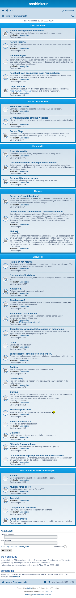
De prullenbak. (18, 86)
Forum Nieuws (18, 42)
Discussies (38, 257)
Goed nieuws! (17, 300)
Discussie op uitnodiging (30, 322)
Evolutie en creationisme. (23, 313)
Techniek (15, 498)
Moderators (24, 35)
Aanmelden (6, 531)
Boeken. (14, 475)
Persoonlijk (38, 146)
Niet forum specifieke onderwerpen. (38, 470)
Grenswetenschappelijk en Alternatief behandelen (37, 455)
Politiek (14, 367)
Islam (13, 342)
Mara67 (16, 577)
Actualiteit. (16, 288)
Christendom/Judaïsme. (23, 275)
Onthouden (60, 547)
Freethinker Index (19, 106)
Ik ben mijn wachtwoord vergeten (15, 547)
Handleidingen (18, 55)
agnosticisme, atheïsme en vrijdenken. (31, 353)
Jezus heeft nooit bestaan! (24, 196)
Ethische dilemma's (20, 421)
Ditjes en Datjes (18, 518)
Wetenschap (16, 378)
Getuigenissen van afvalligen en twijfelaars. (33, 162)
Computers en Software (23, 507)
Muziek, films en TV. (20, 487)
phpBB (29, 588)
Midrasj (14, 231)
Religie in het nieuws (21, 262)
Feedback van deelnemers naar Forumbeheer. (35, 73)
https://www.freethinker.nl (20, 91)
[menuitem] (9, 11)
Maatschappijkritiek (20, 409)
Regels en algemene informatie (27, 30)
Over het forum (38, 25)
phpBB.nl (48, 591)
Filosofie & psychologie (23, 444)
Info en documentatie (38, 101)
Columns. (15, 432)
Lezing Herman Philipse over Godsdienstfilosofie (36, 211)
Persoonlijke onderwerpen (24, 178)
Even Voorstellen (19, 151)
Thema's (38, 191)
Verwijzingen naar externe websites (29, 117)
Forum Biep (16, 131)
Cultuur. (14, 392)
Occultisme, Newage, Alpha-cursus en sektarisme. (37, 329)
